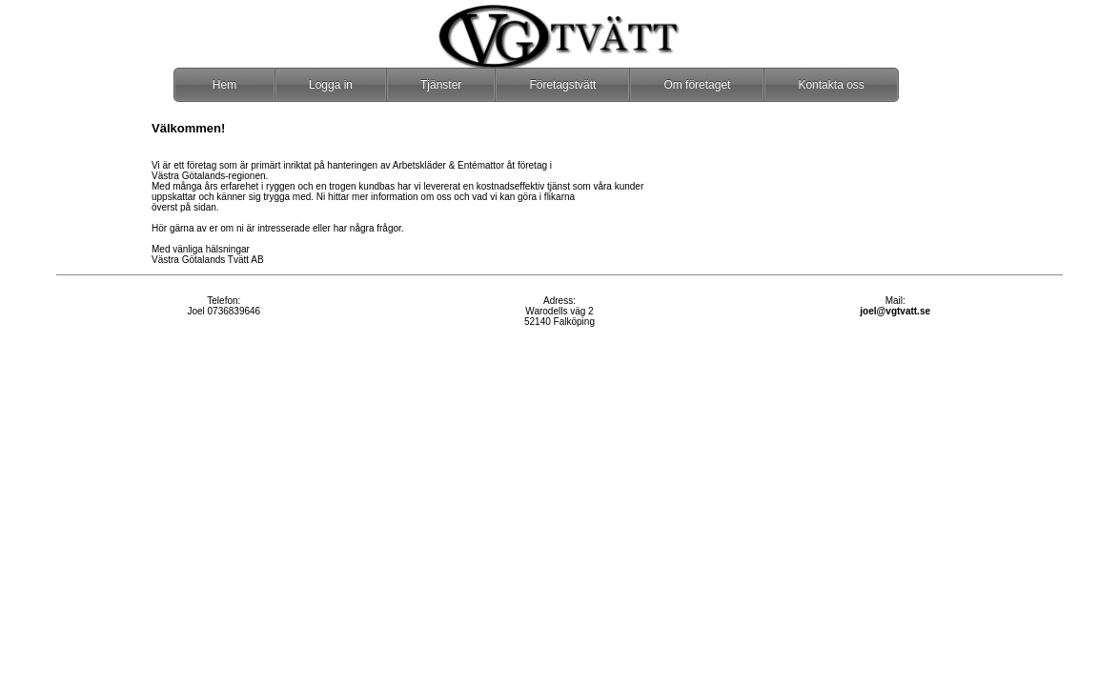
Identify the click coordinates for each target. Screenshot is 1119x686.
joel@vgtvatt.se (895, 311)
